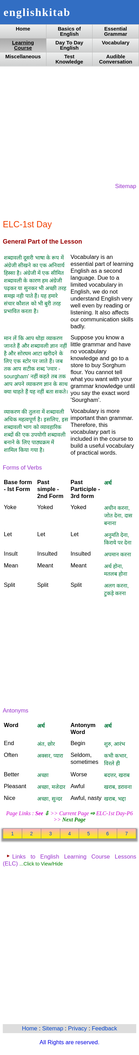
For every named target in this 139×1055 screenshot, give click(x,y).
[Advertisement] (69, 123)
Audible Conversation (115, 59)
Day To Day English (69, 45)
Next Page (74, 819)
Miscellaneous (23, 56)
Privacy (78, 1028)
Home (23, 29)
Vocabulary (116, 42)
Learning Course (23, 45)
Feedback (104, 1028)
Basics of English (69, 31)
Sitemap (125, 186)
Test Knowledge (69, 59)
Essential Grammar (115, 31)
